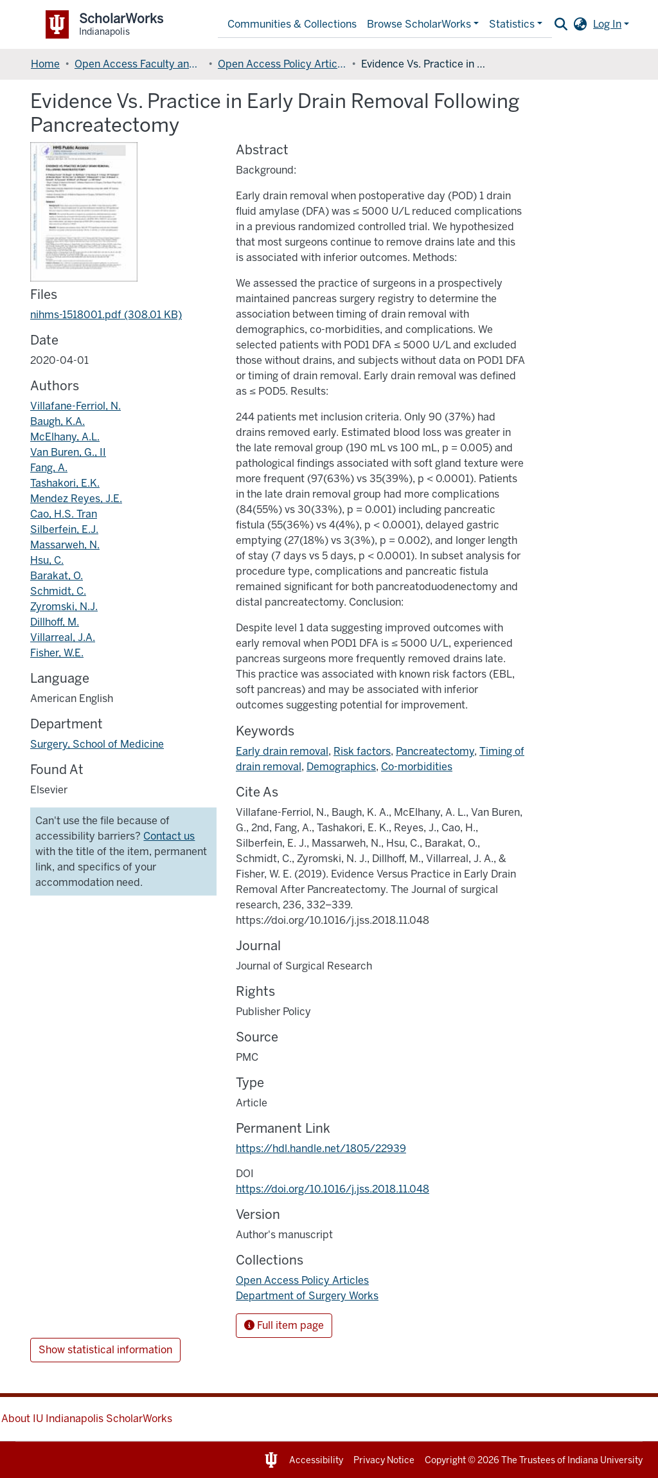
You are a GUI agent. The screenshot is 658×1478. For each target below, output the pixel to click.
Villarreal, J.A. (62, 637)
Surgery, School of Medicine (97, 744)
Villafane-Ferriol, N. (75, 406)
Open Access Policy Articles (282, 64)
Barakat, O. (56, 576)
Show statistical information (105, 1350)
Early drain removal (282, 751)
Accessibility (316, 1460)
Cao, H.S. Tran (63, 514)
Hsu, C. (47, 560)
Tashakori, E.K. (65, 483)
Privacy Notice (383, 1460)
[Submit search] (560, 24)
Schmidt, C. (58, 591)
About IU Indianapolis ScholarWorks (86, 1418)
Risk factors (362, 751)
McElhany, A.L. (65, 437)
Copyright (445, 1460)
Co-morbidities (416, 767)
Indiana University (605, 1460)
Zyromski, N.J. (64, 606)
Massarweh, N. (65, 545)
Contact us (169, 836)
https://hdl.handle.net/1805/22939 (321, 1148)
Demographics (341, 767)
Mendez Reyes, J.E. (76, 498)
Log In (607, 24)
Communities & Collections (292, 24)
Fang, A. (48, 468)
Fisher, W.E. (57, 653)
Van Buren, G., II (68, 452)
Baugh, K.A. (57, 421)
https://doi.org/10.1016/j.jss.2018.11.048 (332, 1189)
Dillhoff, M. (54, 622)
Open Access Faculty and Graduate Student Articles (139, 64)
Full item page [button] (284, 1325)
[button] (580, 24)
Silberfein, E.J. (64, 529)
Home (45, 64)
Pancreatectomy (435, 751)
